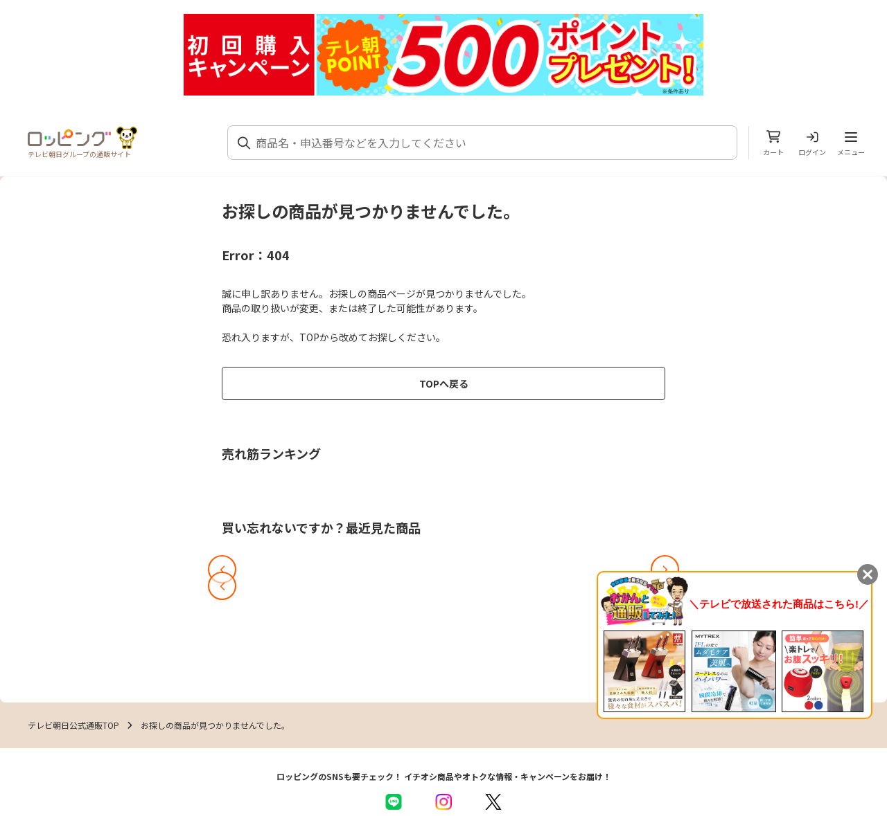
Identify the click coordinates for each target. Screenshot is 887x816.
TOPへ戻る (443, 383)
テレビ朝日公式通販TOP (73, 725)
